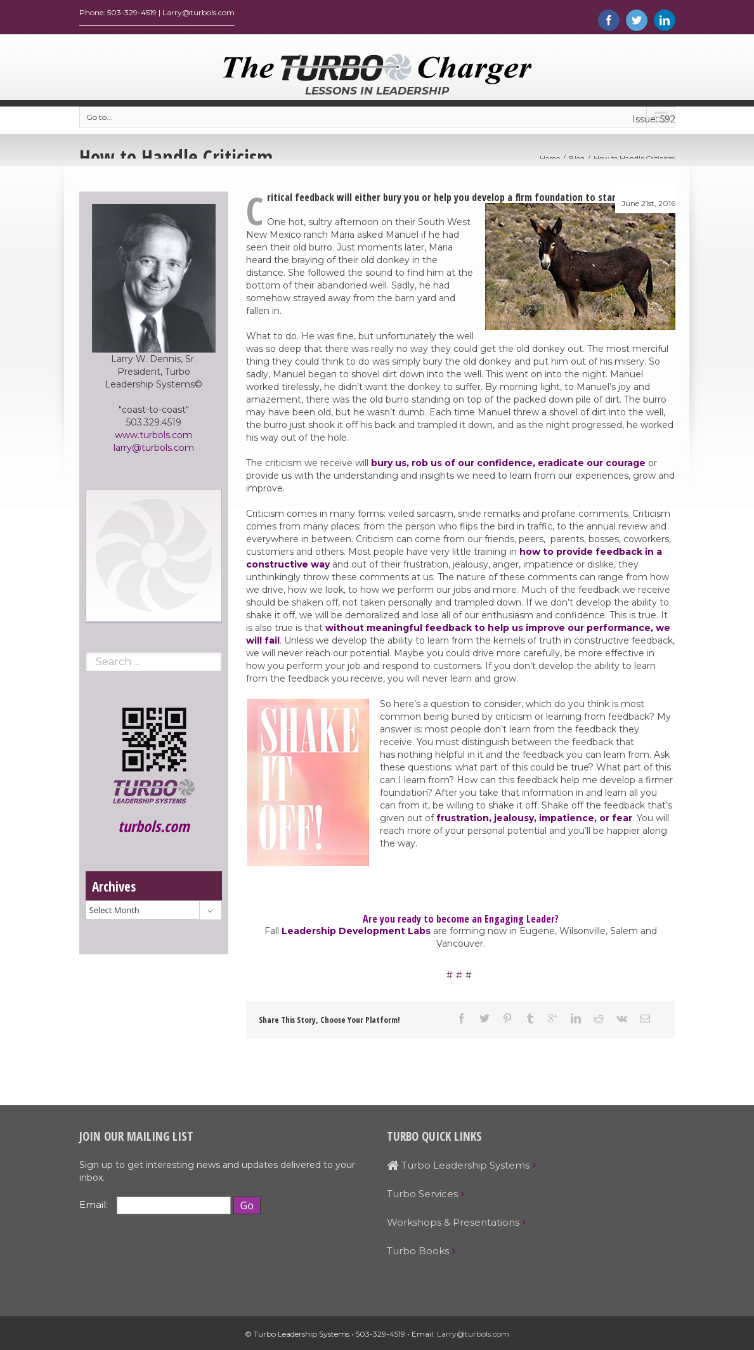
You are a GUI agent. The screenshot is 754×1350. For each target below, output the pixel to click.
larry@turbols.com (154, 451)
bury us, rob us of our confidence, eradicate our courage (508, 466)
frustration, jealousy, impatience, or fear (534, 821)
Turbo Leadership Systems (458, 1168)
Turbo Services (422, 1197)
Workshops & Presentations (453, 1225)
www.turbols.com (153, 438)
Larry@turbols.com (473, 1337)
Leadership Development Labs (356, 934)
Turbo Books (418, 1254)
